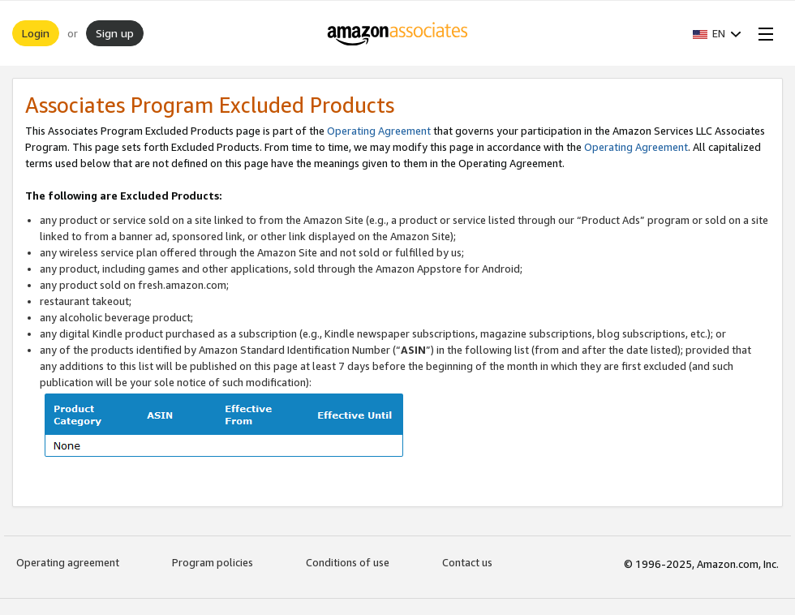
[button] (717, 33)
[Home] (398, 33)
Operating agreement (67, 562)
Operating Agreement (379, 130)
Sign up (115, 33)
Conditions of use (347, 562)
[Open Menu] (762, 33)
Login (35, 33)
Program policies (212, 562)
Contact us (467, 562)
